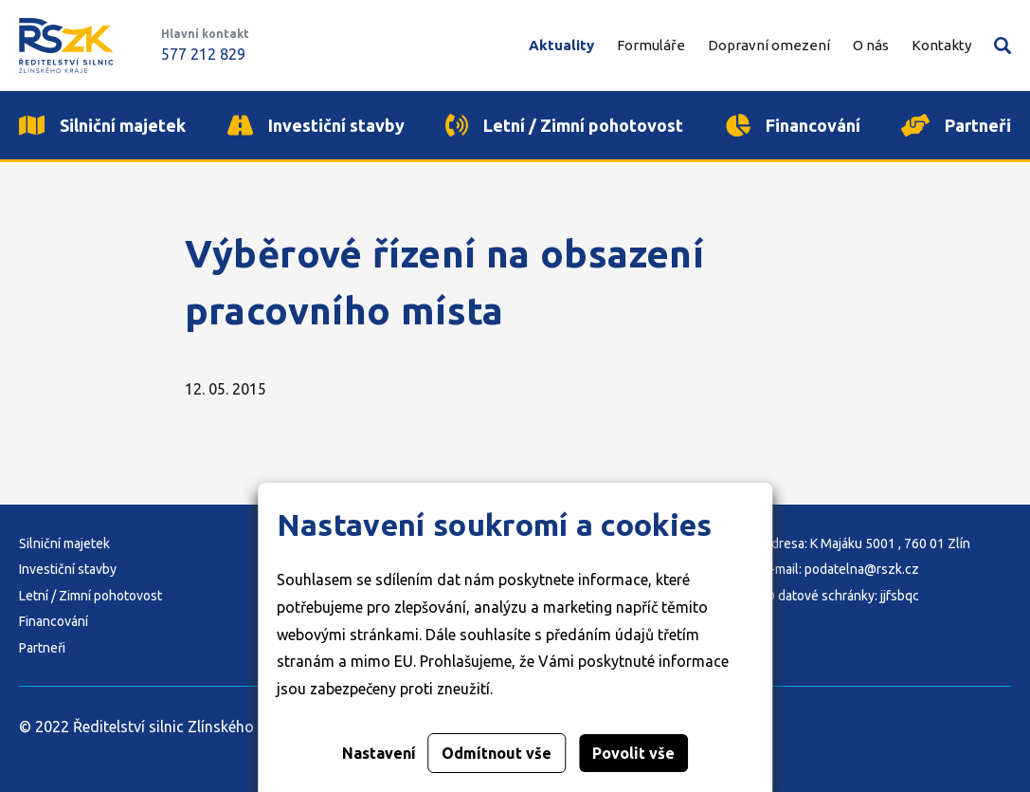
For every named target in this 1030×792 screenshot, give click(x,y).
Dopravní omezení (769, 45)
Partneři (42, 647)
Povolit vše (633, 753)
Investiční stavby (68, 569)
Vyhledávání (1002, 45)
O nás (871, 45)
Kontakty (941, 45)
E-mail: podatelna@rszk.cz (841, 569)
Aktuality (561, 45)
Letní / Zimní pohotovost (90, 595)
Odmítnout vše (496, 753)
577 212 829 (203, 54)
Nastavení (379, 753)
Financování (53, 621)
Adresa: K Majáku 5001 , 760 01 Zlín (866, 543)
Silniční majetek (64, 543)
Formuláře (651, 45)
